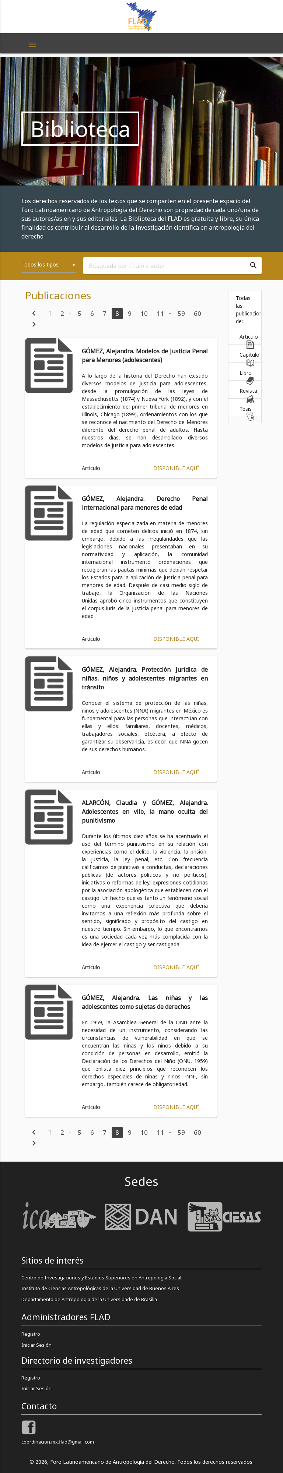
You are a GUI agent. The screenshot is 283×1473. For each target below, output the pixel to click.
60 (197, 313)
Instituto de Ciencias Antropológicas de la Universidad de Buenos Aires (100, 1288)
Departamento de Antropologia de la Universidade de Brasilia (89, 1299)
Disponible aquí (176, 467)
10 (144, 313)
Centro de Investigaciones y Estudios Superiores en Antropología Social (101, 1277)
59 (181, 313)
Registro (30, 1334)
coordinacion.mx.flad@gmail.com (57, 1441)
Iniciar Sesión (36, 1345)
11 (160, 313)
